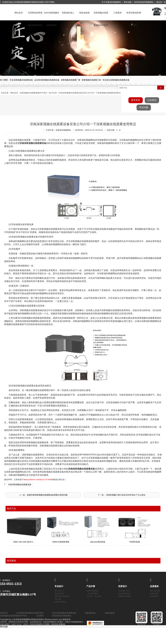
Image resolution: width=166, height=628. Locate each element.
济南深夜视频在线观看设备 (19, 484)
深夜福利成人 (68, 13)
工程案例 (117, 13)
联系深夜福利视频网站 (144, 2)
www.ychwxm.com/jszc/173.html (37, 479)
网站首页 (19, 13)
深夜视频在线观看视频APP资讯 (101, 15)
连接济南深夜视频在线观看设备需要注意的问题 (47, 495)
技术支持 (53, 93)
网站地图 (128, 2)
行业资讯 (151, 100)
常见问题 (143, 107)
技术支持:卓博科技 (58, 624)
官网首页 (4, 613)
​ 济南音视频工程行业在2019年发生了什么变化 (125, 495)
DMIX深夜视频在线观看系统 (51, 15)
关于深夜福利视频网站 (111, 2)
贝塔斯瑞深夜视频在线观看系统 (35, 15)
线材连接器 (84, 13)
